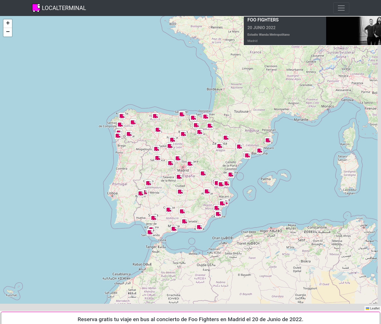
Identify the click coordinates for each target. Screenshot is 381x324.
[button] (133, 122)
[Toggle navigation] (341, 8)
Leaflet (373, 308)
